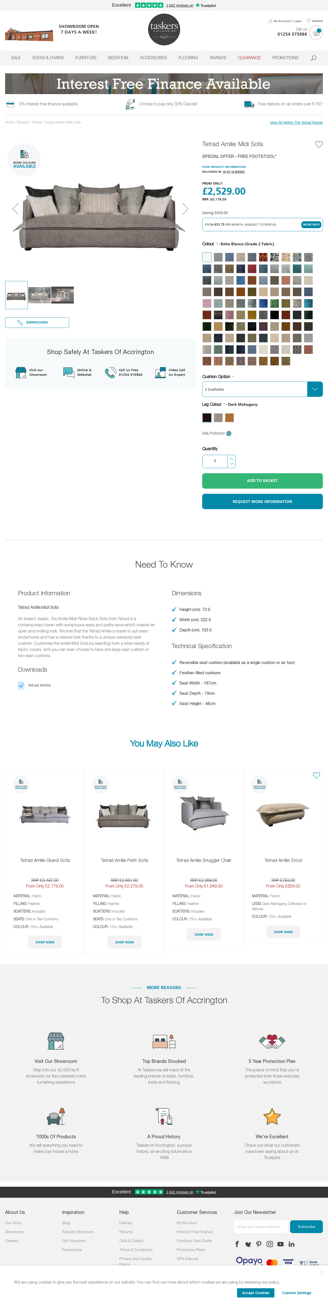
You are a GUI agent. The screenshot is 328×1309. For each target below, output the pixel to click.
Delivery (125, 1223)
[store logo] (164, 30)
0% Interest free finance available (48, 104)
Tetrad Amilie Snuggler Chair (203, 861)
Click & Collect (131, 1241)
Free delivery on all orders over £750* (290, 104)
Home (10, 122)
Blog (66, 1223)
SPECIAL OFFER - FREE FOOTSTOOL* (239, 157)
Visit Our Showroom (56, 1062)
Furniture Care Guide (194, 1241)
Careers (11, 1241)
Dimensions (37, 322)
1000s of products (56, 1137)
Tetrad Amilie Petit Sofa (124, 861)
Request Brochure (77, 1232)
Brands (23, 122)
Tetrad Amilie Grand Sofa (45, 861)
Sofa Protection (216, 433)
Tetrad (37, 122)
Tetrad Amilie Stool (283, 861)
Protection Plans (191, 1250)
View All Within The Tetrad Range (296, 122)
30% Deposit (188, 1259)
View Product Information (224, 167)
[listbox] (262, 309)
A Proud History (163, 1137)
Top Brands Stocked (164, 1062)
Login (297, 21)
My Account (282, 21)
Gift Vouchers (74, 1241)
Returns (126, 1232)
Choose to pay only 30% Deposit (168, 104)
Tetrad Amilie (39, 685)
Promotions (72, 1250)
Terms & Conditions (136, 1250)
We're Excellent (272, 1137)
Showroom (14, 1232)
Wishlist (317, 21)
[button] (15, 208)
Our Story (13, 1223)
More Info (311, 224)
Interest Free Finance (195, 1232)
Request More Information (262, 502)
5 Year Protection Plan (272, 1062)
